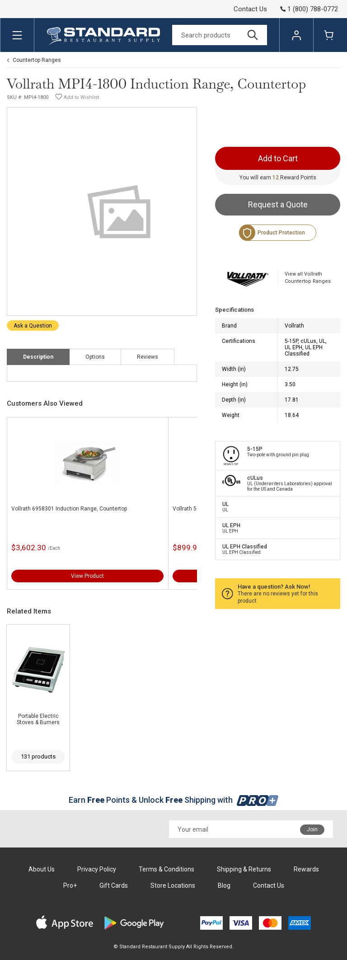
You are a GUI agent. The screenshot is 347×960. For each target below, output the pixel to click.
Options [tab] (95, 357)
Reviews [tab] (147, 357)
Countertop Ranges (37, 60)
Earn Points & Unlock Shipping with (174, 800)
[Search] (219, 35)
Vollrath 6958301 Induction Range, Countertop (69, 509)
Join (312, 829)
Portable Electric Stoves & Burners (38, 719)
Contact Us (250, 9)
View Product (87, 576)
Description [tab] (38, 357)
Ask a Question (33, 326)
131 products (38, 756)
